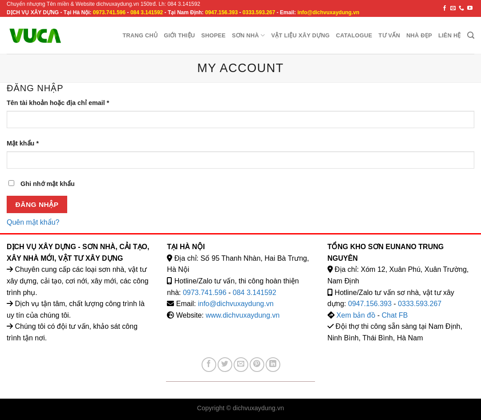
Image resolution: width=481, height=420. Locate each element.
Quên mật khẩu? (33, 222)
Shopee (213, 35)
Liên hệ (449, 35)
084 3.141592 (146, 12)
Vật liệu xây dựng (300, 35)
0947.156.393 (221, 12)
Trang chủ (140, 35)
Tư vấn (389, 35)
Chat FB (395, 315)
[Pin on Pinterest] (257, 364)
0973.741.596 (109, 12)
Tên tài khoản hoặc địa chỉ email (58, 102)
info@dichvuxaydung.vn (328, 12)
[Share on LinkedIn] (273, 364)
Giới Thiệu (179, 35)
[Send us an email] (453, 8)
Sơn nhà (248, 35)
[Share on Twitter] (225, 364)
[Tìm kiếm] (470, 35)
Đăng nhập (37, 204)
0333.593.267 (259, 12)
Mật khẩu (23, 143)
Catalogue (354, 35)
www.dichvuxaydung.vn (242, 315)
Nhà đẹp (419, 35)
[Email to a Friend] (241, 364)
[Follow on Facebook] (444, 8)
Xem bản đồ (355, 315)
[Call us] (461, 8)
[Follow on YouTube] (470, 8)
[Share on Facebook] (209, 364)
